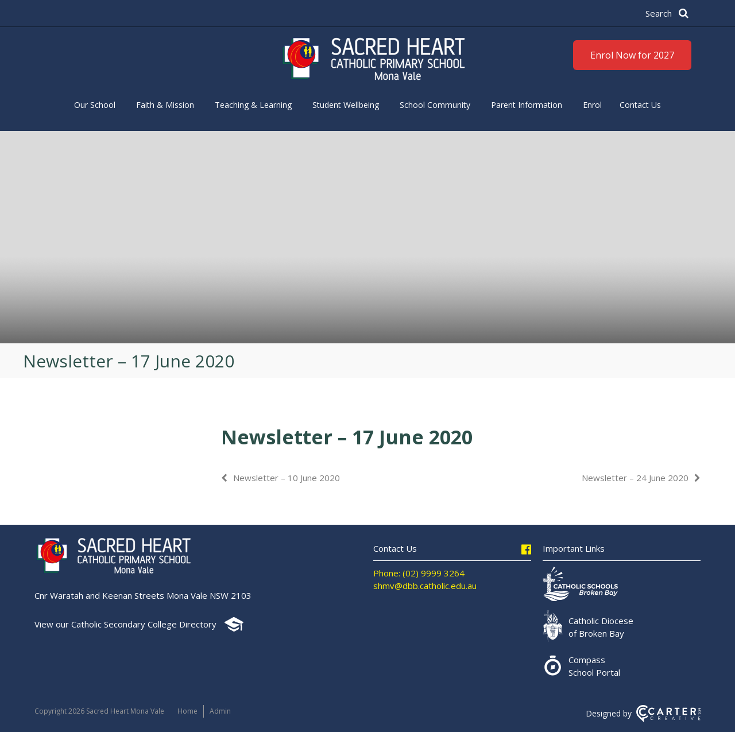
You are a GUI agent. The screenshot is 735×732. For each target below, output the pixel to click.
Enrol (592, 104)
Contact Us (640, 104)
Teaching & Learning (253, 104)
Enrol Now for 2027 (632, 55)
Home (187, 711)
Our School (94, 104)
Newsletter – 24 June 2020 (635, 477)
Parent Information (526, 104)
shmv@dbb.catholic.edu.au (425, 585)
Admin (220, 711)
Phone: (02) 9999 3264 (419, 573)
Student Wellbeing (345, 104)
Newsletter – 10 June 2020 (286, 477)
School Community (435, 104)
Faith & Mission (165, 104)
